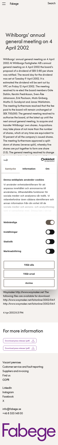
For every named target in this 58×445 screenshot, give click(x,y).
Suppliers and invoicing (15, 371)
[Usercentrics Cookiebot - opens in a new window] (41, 160)
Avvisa (29, 283)
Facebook (8, 396)
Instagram (8, 392)
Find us (6, 375)
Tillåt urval (29, 273)
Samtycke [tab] (10, 168)
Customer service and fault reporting (22, 367)
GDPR (5, 380)
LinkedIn (7, 388)
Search (52, 3)
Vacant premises (11, 362)
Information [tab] (29, 168)
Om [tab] (47, 168)
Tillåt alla (29, 264)
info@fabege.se (11, 409)
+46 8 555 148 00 (12, 413)
